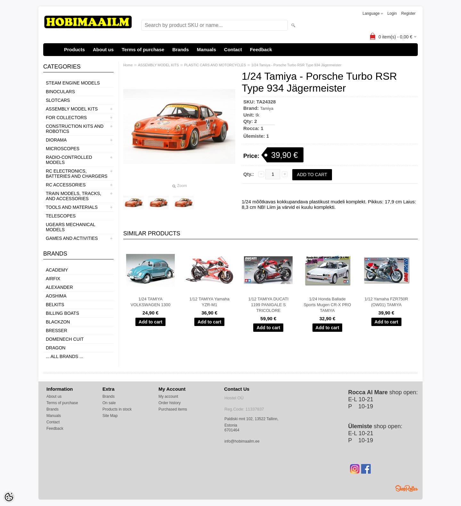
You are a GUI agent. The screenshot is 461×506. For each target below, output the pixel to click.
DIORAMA (56, 140)
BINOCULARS (60, 91)
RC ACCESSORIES (65, 184)
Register (408, 13)
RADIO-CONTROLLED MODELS (69, 160)
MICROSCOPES (62, 148)
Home (128, 65)
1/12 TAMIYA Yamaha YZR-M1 (210, 302)
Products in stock (117, 409)
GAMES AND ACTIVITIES (72, 238)
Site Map (109, 415)
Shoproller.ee (406, 488)
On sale (109, 403)
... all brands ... (64, 356)
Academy (57, 270)
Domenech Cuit (65, 339)
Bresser (56, 330)
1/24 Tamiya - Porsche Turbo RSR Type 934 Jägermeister (296, 65)
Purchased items (172, 409)
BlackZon (58, 321)
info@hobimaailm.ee (242, 441)
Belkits (55, 304)
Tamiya (266, 108)
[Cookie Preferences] (9, 497)
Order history (169, 403)
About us (103, 49)
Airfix (53, 278)
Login (392, 13)
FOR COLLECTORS (66, 117)
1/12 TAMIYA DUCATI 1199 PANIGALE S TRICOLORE (268, 305)
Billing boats (62, 313)
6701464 (231, 430)
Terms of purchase (143, 49)
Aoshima (56, 295)
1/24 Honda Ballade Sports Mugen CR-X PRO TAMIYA (327, 305)
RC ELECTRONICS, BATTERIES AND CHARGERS (77, 173)
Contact (233, 49)
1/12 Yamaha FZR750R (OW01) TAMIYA (386, 302)
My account (168, 396)
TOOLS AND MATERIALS (72, 207)
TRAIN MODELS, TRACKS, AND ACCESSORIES (73, 196)
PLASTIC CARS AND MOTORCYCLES (215, 65)
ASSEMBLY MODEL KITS (72, 108)
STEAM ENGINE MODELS (73, 83)
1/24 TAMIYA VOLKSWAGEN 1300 (151, 302)
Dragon (55, 347)
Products (74, 49)
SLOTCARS (58, 100)
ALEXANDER (59, 287)
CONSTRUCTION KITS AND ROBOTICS (74, 129)
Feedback (261, 49)
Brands (180, 49)
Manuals (206, 49)
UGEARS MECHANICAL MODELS (70, 227)
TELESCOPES (61, 215)
